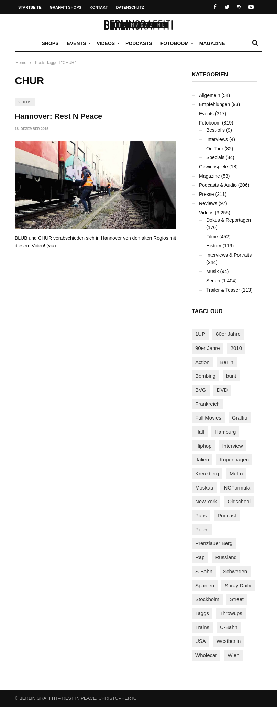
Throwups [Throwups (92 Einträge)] (231, 613)
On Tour (214, 148)
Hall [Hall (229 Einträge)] (199, 432)
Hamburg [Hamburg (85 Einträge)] (225, 432)
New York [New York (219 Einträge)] (206, 501)
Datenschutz (130, 7)
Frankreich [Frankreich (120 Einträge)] (207, 404)
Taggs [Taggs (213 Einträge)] (202, 613)
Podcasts (138, 43)
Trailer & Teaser (223, 290)
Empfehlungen (214, 104)
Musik (212, 271)
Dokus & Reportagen (228, 220)
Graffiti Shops (65, 7)
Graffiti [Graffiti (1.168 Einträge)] (239, 418)
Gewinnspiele (213, 166)
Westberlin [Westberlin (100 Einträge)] (229, 641)
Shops (50, 43)
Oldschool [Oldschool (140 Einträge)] (239, 501)
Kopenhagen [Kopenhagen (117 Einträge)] (234, 459)
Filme (212, 236)
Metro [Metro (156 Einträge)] (236, 473)
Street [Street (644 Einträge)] (237, 599)
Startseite (30, 7)
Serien (213, 280)
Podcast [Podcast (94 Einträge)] (227, 515)
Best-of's (215, 130)
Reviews (208, 203)
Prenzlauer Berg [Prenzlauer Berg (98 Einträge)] (213, 543)
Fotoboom (176, 43)
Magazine (212, 43)
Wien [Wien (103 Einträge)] (233, 655)
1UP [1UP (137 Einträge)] (200, 334)
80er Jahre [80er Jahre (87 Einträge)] (228, 334)
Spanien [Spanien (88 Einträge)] (204, 585)
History (213, 245)
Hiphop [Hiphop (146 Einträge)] (203, 446)
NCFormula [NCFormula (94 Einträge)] (237, 488)
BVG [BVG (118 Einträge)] (200, 390)
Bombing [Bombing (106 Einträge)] (205, 376)
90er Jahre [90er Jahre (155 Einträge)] (207, 348)
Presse (206, 194)
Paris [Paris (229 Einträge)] (201, 515)
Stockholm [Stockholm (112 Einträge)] (207, 599)
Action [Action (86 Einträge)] (202, 362)
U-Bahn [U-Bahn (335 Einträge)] (228, 627)
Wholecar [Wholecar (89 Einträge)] (206, 655)
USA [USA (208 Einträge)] (200, 641)
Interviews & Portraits (229, 255)
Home (20, 62)
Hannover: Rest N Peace (58, 116)
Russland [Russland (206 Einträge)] (226, 557)
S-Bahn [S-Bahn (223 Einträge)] (203, 571)
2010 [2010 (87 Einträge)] (236, 348)
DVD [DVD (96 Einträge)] (222, 390)
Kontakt (99, 7)
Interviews (217, 139)
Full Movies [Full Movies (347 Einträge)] (208, 418)
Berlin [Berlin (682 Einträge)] (226, 362)
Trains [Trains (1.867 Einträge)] (202, 627)
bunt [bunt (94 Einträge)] (231, 376)
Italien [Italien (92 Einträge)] (202, 459)
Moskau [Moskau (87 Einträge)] (204, 488)
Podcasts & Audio (218, 185)
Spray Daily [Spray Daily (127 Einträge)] (238, 585)
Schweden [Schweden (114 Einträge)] (235, 571)
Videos (107, 43)
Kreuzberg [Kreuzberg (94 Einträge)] (207, 473)
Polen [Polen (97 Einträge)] (201, 529)
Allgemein (209, 95)
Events (78, 43)
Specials (215, 157)
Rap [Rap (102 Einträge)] (200, 557)
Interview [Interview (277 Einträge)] (232, 446)
